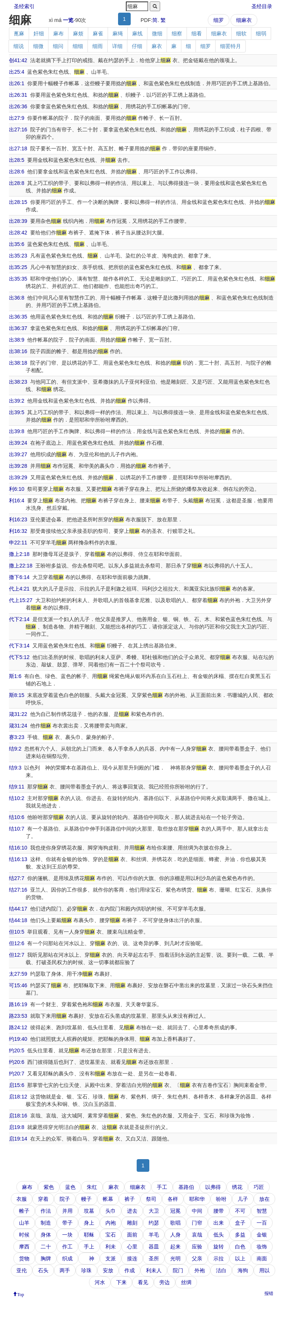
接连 (132, 1258)
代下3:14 (19, 646)
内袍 (110, 1223)
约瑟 (154, 1223)
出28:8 (16, 183)
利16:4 (16, 500)
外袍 (199, 1270)
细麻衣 (244, 20)
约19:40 (18, 1039)
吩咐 (221, 1199)
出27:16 (18, 129)
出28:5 (16, 160)
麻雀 (98, 33)
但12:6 (16, 943)
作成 (129, 1270)
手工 (162, 1187)
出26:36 (18, 106)
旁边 (164, 1282)
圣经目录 (261, 6)
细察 (177, 33)
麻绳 (117, 33)
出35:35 (18, 279)
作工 (67, 1247)
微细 (157, 33)
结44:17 (18, 909)
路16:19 (18, 1004)
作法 (46, 1211)
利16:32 (18, 531)
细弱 (261, 33)
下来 (121, 1282)
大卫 (154, 1211)
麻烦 (78, 33)
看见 (143, 1282)
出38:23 (18, 382)
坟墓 (89, 1211)
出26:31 (18, 95)
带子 (67, 1223)
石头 (43, 1270)
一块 (67, 1235)
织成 (67, 1258)
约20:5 (16, 1050)
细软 (241, 33)
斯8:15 (16, 695)
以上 (240, 1258)
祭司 (151, 1199)
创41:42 (18, 60)
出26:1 (16, 83)
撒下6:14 (19, 577)
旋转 (218, 1247)
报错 (268, 1293)
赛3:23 (16, 737)
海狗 (243, 1270)
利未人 (154, 1270)
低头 (218, 1235)
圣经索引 (24, 6)
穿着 (43, 1199)
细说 (18, 46)
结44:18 (18, 920)
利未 (110, 1247)
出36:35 (18, 317)
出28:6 (16, 172)
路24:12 (18, 1027)
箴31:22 (18, 714)
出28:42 (18, 233)
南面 (262, 1258)
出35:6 (16, 244)
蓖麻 (19, 33)
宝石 (110, 1235)
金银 (262, 1235)
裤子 (129, 1199)
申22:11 (18, 543)
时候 (24, 1235)
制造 (46, 1223)
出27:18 (18, 148)
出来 (218, 1223)
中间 (197, 1211)
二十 (46, 1247)
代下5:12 (19, 657)
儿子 (243, 1199)
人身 (175, 1235)
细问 (58, 46)
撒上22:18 (20, 566)
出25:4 (16, 72)
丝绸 (186, 1282)
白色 (240, 1247)
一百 (262, 1223)
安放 (108, 1270)
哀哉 (197, 1235)
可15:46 (18, 985)
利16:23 (18, 519)
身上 (89, 1223)
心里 (132, 1247)
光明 (175, 1258)
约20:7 (16, 1074)
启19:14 (18, 1139)
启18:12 (18, 1097)
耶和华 (197, 1199)
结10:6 (16, 817)
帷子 (24, 1211)
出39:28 (18, 466)
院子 (65, 1199)
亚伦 (21, 1270)
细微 (38, 46)
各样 (173, 1199)
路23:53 (18, 1016)
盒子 (240, 1223)
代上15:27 (20, 600)
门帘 (197, 1223)
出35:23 (18, 256)
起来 (175, 1247)
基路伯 (186, 1187)
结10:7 (16, 829)
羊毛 (154, 1235)
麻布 (58, 33)
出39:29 (18, 477)
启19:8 (16, 1127)
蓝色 (70, 1187)
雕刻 (132, 1223)
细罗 (218, 20)
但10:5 (16, 932)
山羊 (24, 1223)
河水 (100, 1282)
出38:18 (18, 363)
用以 (264, 1270)
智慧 (262, 1211)
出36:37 (18, 328)
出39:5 (16, 412)
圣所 (154, 1258)
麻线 (137, 33)
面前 (132, 1235)
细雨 (97, 46)
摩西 (24, 1247)
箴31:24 (18, 726)
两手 (65, 1270)
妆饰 (262, 1247)
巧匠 (259, 1187)
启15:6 (16, 1085)
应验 (197, 1247)
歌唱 (175, 1223)
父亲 (197, 1258)
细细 (78, 46)
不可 (240, 1211)
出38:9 (16, 340)
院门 (178, 1270)
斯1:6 (15, 676)
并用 (67, 1211)
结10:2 (16, 798)
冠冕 (175, 1211)
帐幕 (108, 1199)
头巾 (110, 1211)
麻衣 (157, 46)
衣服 (21, 1199)
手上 (89, 1247)
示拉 (218, 1258)
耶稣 (89, 1235)
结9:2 (15, 749)
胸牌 (46, 1258)
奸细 (39, 33)
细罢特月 (230, 46)
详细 (117, 46)
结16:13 (18, 859)
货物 (24, 1258)
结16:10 (18, 848)
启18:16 (18, 1116)
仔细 (137, 46)
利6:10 (16, 489)
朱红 (92, 1187)
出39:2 (16, 401)
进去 (132, 1211)
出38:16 (18, 351)
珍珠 (86, 1270)
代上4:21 (19, 589)
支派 (110, 1258)
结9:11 (16, 787)
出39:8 (16, 431)
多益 (240, 1235)
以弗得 (213, 1187)
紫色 (49, 1187)
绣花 (237, 1187)
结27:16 (18, 890)
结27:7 (16, 878)
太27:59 (18, 974)
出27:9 (16, 118)
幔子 (86, 1199)
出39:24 (18, 443)
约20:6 (16, 1062)
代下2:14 (19, 619)
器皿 (154, 1247)
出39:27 (18, 454)
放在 (264, 1199)
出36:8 (16, 298)
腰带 (218, 1211)
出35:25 (18, 267)
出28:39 (18, 221)
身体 (46, 1235)
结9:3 (15, 768)
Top (20, 1293)
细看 (196, 33)
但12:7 (16, 955)
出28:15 (18, 202)
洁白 (221, 1270)
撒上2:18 (19, 554)
